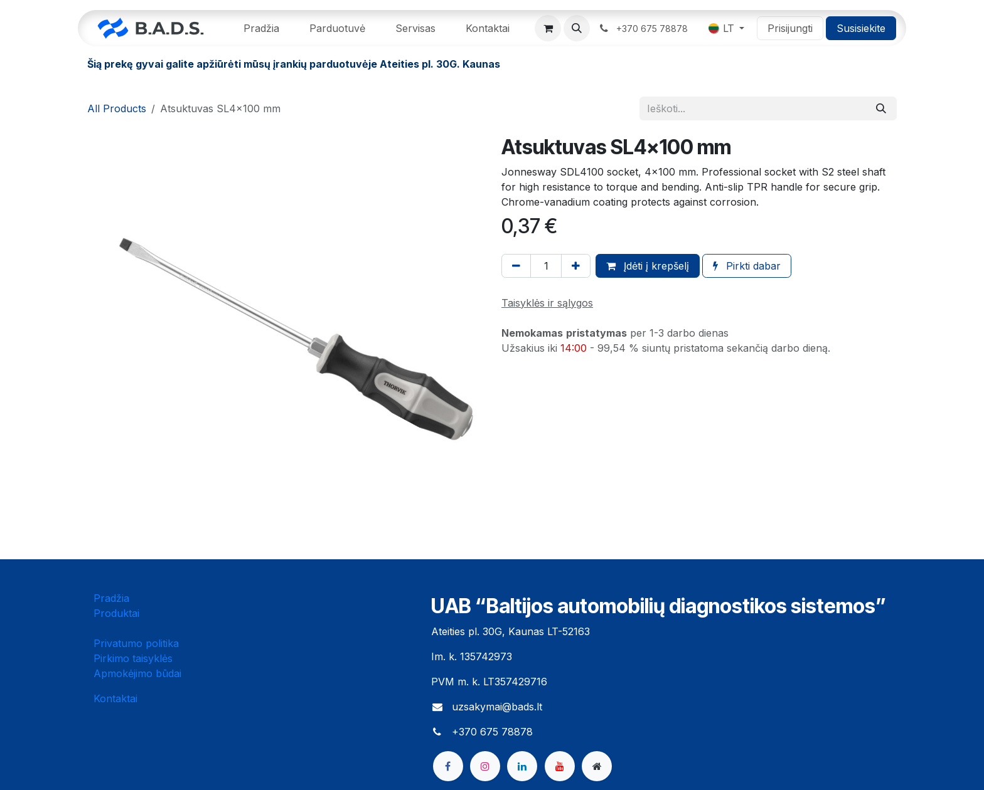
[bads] (597, 766)
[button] (577, 28)
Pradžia (111, 598)
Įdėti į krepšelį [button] (647, 266)
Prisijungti (790, 28)
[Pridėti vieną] (576, 266)
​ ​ (644, 28)
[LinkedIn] (522, 766)
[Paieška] (881, 108)
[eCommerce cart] (548, 28)
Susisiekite (861, 28)
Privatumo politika (136, 643)
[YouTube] (560, 766)
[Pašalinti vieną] (516, 266)
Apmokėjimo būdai (137, 673)
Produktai (116, 613)
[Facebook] (448, 766)
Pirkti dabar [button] (747, 266)
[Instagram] (485, 766)
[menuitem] (261, 28)
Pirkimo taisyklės (133, 658)
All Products (116, 108)
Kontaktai (115, 698)
